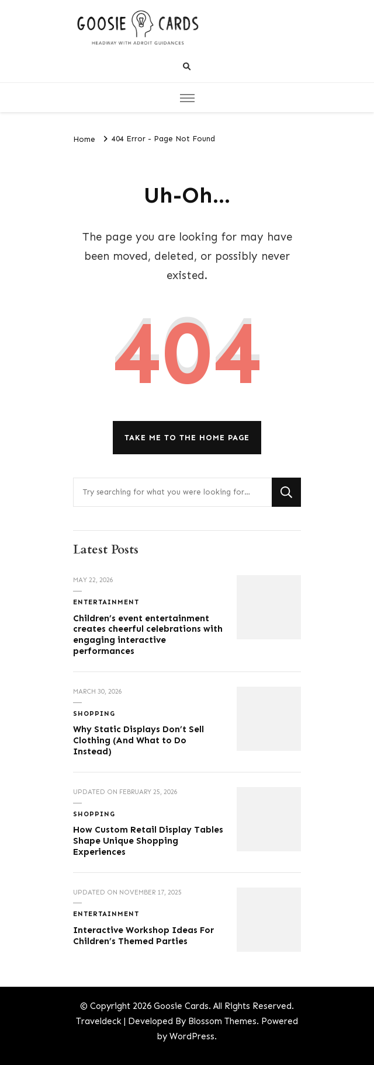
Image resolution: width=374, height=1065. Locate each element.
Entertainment (106, 602)
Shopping (94, 713)
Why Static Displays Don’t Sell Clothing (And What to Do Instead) (138, 740)
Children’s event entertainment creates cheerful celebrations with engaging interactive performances (148, 634)
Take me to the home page (187, 437)
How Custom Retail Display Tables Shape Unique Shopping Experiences (148, 840)
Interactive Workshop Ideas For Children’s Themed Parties (143, 935)
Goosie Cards (181, 1006)
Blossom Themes (222, 1021)
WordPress (191, 1036)
